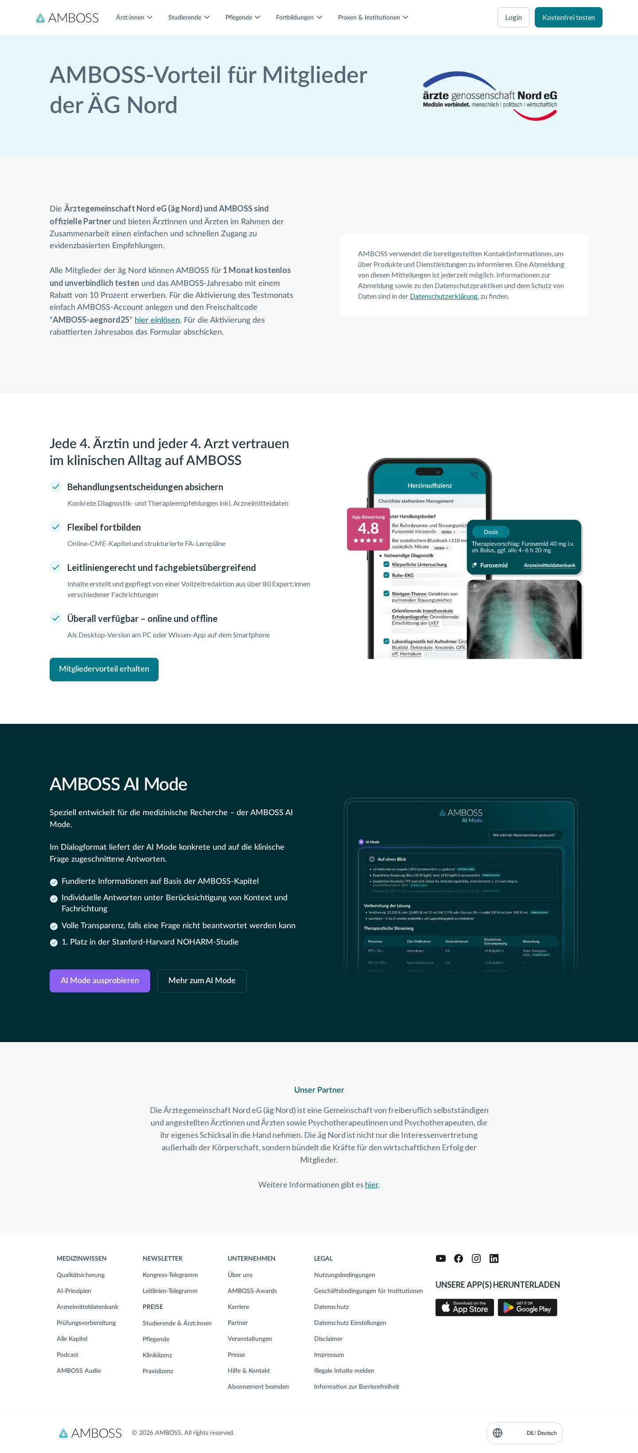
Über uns (240, 1275)
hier (371, 1184)
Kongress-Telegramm (170, 1275)
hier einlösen (157, 320)
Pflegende (156, 1339)
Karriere (238, 1307)
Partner (238, 1323)
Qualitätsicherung (81, 1275)
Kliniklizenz (157, 1355)
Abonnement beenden (258, 1387)
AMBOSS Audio (79, 1371)
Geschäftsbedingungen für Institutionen (368, 1291)
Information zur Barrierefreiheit (356, 1387)
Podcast (67, 1355)
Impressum (329, 1355)
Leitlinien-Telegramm (170, 1291)
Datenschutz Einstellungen (350, 1323)
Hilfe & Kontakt (249, 1371)
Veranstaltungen (250, 1339)
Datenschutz (331, 1307)
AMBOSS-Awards (252, 1291)
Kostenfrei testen (568, 17)
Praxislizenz (158, 1371)
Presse (236, 1355)
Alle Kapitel (72, 1339)
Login (513, 17)
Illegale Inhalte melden (344, 1371)
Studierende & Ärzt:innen (177, 1323)
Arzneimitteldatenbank (87, 1307)
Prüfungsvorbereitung (86, 1323)
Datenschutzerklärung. (444, 296)
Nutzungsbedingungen (344, 1275)
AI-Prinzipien (74, 1291)
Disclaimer (328, 1339)
